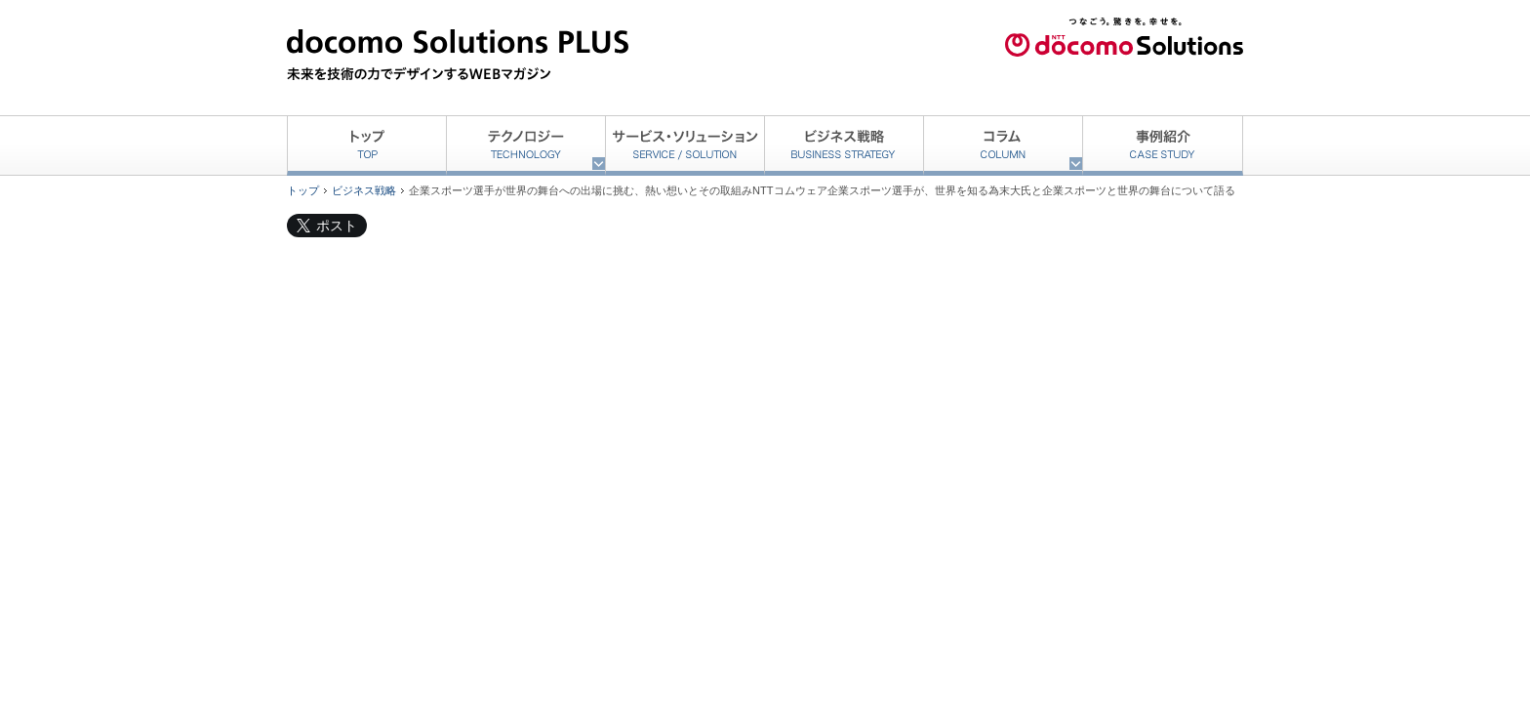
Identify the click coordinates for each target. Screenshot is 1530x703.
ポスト (336, 225)
